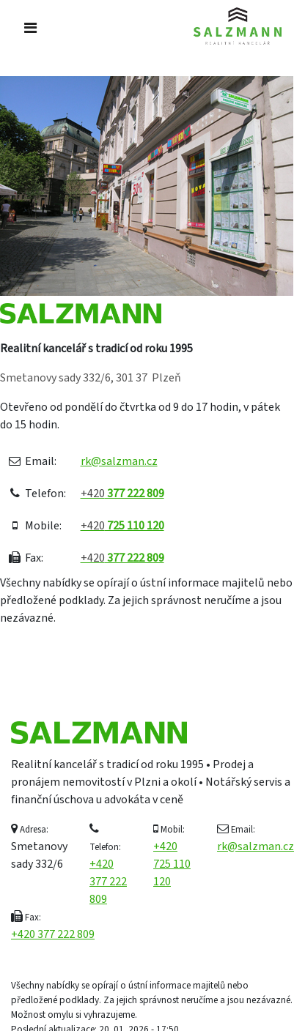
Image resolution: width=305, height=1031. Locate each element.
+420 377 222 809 (108, 881)
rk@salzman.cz (119, 461)
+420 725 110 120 (172, 864)
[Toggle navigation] (31, 28)
